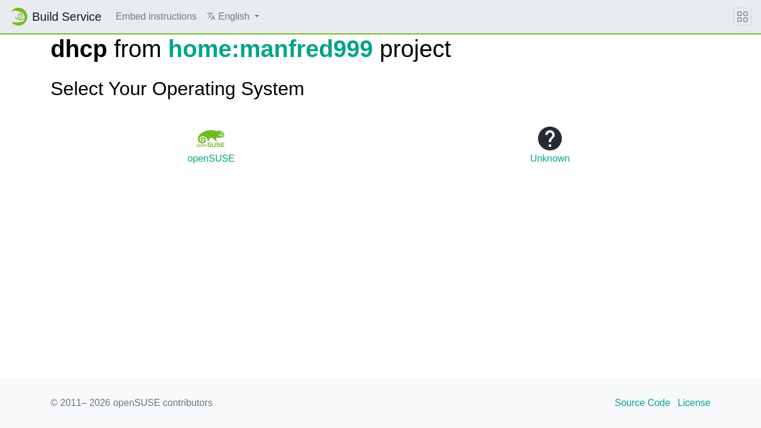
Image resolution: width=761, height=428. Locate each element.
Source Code (642, 403)
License (694, 403)
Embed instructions (156, 16)
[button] (233, 17)
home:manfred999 (270, 49)
